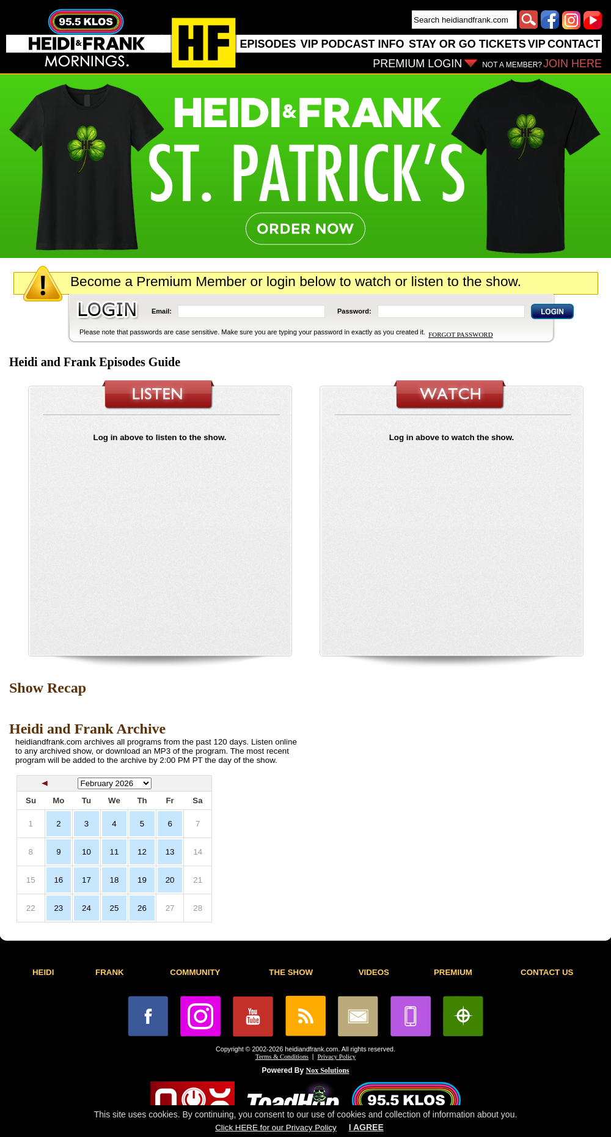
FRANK (109, 972)
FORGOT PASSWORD (460, 334)
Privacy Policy (337, 1056)
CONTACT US (547, 972)
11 (114, 851)
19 (142, 880)
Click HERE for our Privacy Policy (275, 1127)
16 (58, 880)
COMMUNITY (195, 972)
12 (142, 851)
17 (86, 880)
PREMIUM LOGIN (417, 63)
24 (86, 908)
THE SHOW (291, 972)
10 (86, 851)
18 (114, 880)
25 (114, 908)
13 (170, 851)
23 (58, 908)
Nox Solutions (327, 1070)
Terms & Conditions (282, 1056)
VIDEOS (374, 972)
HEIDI (43, 972)
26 (142, 908)
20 (170, 880)
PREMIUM (453, 972)
